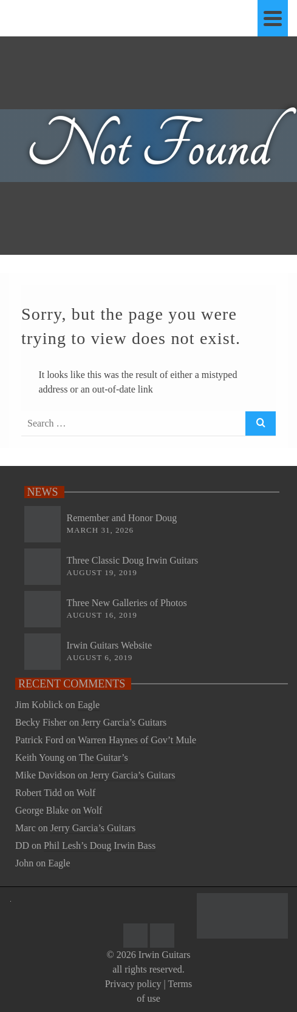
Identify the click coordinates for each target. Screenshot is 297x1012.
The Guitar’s (103, 757)
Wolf (86, 793)
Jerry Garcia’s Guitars (123, 722)
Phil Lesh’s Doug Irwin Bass (99, 845)
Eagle (89, 705)
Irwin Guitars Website (109, 645)
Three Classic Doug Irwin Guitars (133, 560)
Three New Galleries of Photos (127, 603)
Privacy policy (133, 984)
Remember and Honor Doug (122, 518)
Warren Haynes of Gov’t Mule (137, 740)
